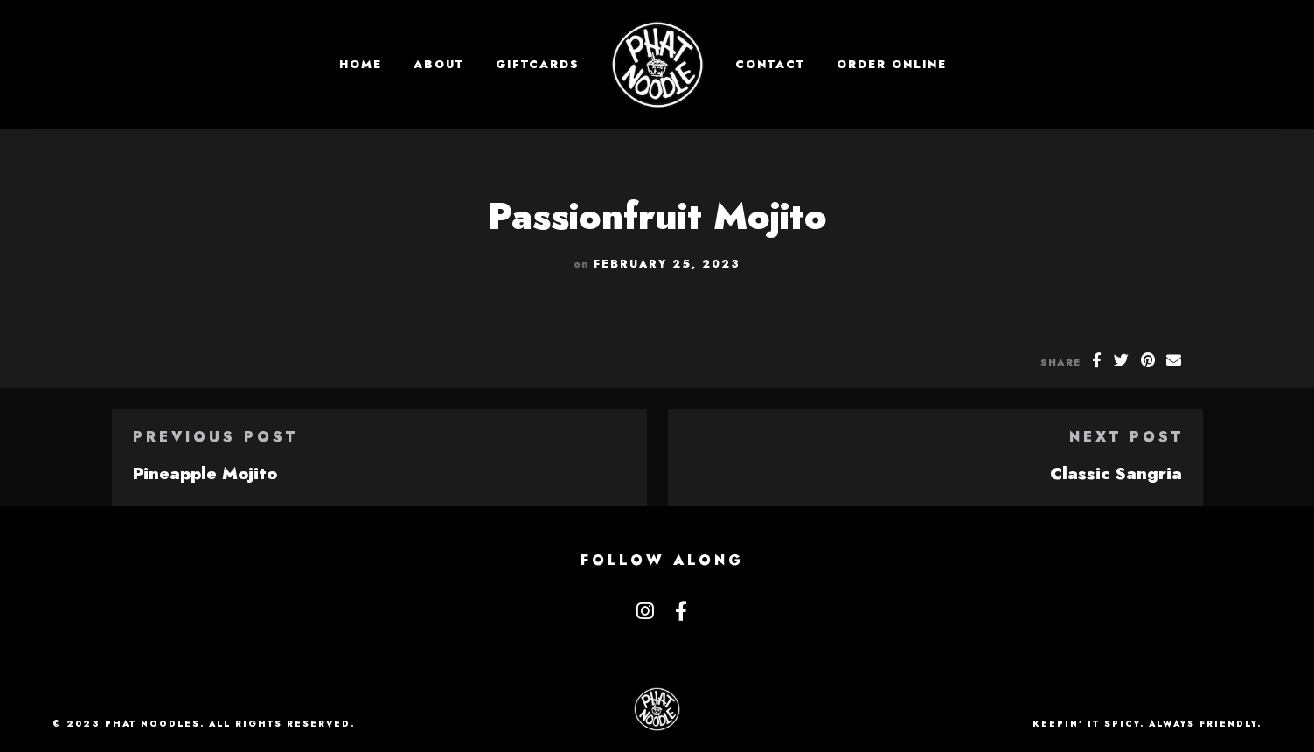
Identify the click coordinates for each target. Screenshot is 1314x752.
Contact (770, 64)
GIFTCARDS (538, 64)
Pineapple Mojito (205, 473)
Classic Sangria (1116, 473)
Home (360, 64)
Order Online (892, 64)
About (439, 64)
